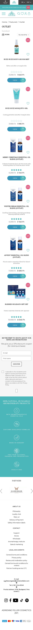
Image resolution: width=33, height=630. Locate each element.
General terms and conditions (16, 555)
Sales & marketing (16, 544)
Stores (16, 536)
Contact (16, 528)
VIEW (28, 7)
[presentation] (1, 491)
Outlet (22, 22)
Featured (13, 22)
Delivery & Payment (16, 520)
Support (17, 533)
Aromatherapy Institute (16, 541)
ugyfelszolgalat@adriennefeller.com (16, 581)
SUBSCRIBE (16, 364)
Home (4, 22)
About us (16, 506)
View (15, 80)
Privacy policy (16, 557)
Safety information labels (16, 523)
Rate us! (16, 517)
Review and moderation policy (16, 560)
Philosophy (16, 511)
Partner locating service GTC (16, 568)
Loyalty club (16, 514)
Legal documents (16, 550)
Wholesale (16, 539)
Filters (5, 34)
